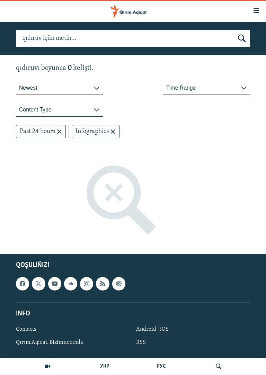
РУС (161, 366)
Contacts (26, 329)
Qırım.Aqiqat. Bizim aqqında (49, 342)
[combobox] (59, 88)
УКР (104, 366)
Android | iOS (152, 329)
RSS (141, 342)
